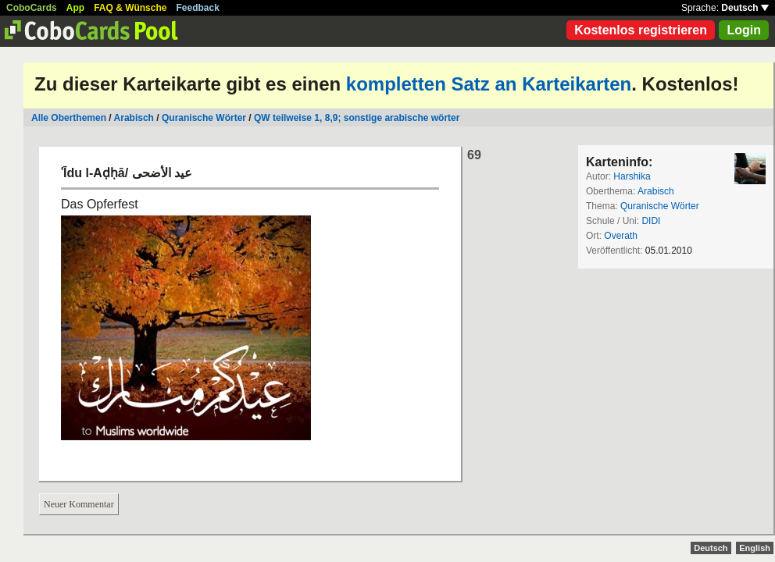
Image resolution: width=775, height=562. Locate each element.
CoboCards (31, 7)
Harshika (631, 176)
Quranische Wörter (204, 117)
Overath (621, 235)
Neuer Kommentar (79, 504)
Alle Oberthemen (68, 117)
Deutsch (745, 7)
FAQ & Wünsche (130, 7)
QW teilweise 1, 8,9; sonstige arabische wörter (356, 117)
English (754, 548)
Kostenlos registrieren (640, 30)
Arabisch (134, 117)
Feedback (198, 7)
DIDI (650, 220)
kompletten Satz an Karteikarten (488, 83)
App (75, 7)
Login (744, 30)
